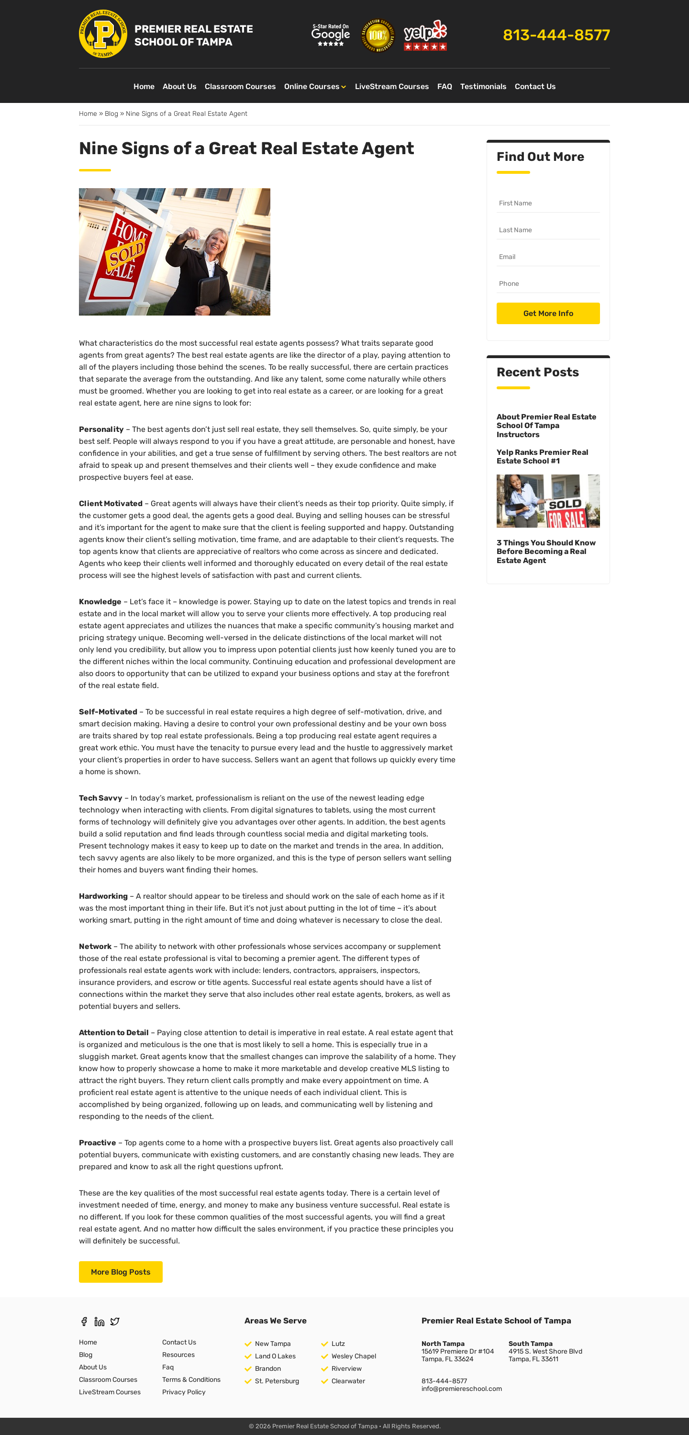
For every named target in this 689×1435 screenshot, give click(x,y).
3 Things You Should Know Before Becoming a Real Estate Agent (546, 551)
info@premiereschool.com (462, 1389)
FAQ (444, 86)
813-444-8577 (556, 35)
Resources (178, 1355)
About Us (180, 86)
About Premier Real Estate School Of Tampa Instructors (547, 425)
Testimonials (483, 86)
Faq (168, 1367)
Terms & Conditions (191, 1380)
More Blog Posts (121, 1272)
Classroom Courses (240, 86)
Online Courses (312, 86)
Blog (111, 114)
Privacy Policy (184, 1392)
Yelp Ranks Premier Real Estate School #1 (543, 456)
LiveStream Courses (392, 86)
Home (144, 86)
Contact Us (535, 86)
